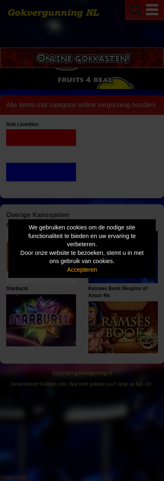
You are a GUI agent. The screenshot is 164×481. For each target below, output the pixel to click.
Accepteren (82, 269)
